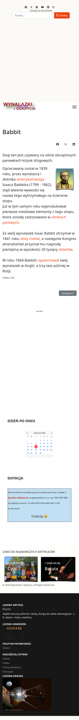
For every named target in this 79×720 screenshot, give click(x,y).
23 (40, 450)
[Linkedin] (48, 7)
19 (51, 447)
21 (31, 450)
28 (31, 453)
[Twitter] (31, 7)
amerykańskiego (30, 179)
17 (44, 447)
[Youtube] (42, 7)
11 (47, 443)
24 (44, 450)
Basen (7, 609)
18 (47, 447)
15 (36, 447)
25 (47, 450)
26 (51, 450)
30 (40, 453)
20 (28, 450)
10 (44, 443)
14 (31, 447)
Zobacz (6, 647)
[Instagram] (53, 7)
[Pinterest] (37, 7)
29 (36, 453)
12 (51, 443)
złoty (24, 238)
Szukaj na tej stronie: (41, 10)
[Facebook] (26, 7)
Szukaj (61, 15)
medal (34, 238)
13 (28, 447)
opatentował (48, 260)
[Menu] (74, 107)
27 (28, 453)
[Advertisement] (39, 60)
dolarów (65, 249)
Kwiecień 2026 (39, 433)
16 (40, 447)
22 (36, 450)
